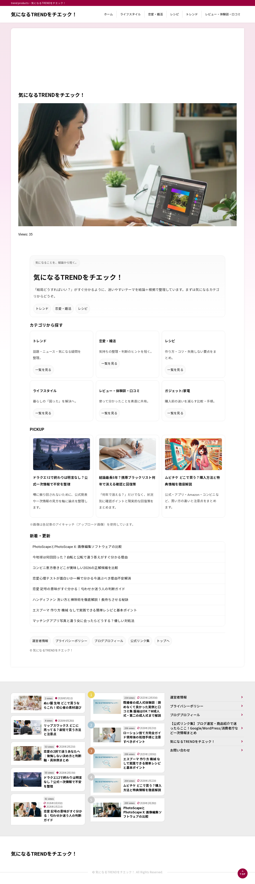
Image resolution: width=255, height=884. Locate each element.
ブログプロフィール (108, 641)
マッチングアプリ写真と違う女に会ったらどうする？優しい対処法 (84, 621)
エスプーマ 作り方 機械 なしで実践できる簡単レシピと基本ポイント (85, 611)
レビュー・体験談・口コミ (223, 14)
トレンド (192, 14)
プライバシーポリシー (71, 641)
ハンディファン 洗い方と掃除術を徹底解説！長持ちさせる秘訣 (80, 600)
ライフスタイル (130, 14)
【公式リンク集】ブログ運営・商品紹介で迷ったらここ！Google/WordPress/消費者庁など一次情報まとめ (204, 729)
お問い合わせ (180, 751)
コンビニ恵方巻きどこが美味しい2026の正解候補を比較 (75, 568)
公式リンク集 (140, 641)
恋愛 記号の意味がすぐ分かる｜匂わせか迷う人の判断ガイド (79, 589)
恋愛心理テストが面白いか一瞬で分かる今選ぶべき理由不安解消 (82, 579)
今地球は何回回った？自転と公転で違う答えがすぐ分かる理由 (80, 557)
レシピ (174, 14)
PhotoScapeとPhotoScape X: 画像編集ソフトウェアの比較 (77, 547)
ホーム (108, 14)
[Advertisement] (127, 63)
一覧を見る (43, 370)
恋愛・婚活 (155, 14)
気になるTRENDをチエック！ (44, 14)
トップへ (163, 641)
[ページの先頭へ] (243, 873)
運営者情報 (40, 641)
